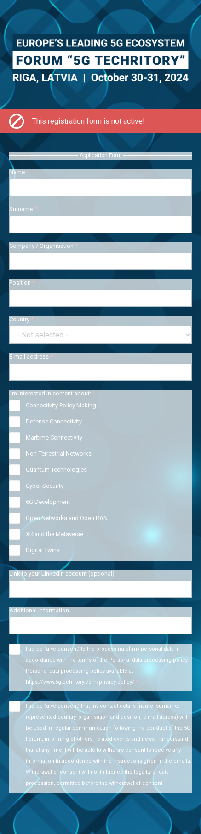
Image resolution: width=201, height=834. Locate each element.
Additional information (39, 610)
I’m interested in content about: (50, 393)
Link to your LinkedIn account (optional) (62, 574)
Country (21, 319)
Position (22, 283)
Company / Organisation (43, 246)
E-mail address (31, 357)
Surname (23, 209)
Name (19, 172)
